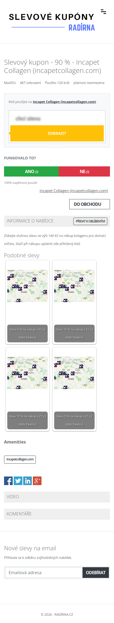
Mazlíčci (10, 82)
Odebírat (95, 573)
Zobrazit (57, 133)
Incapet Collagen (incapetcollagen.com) (64, 102)
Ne (84, 171)
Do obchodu (87, 204)
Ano (31, 171)
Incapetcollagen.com (19, 459)
